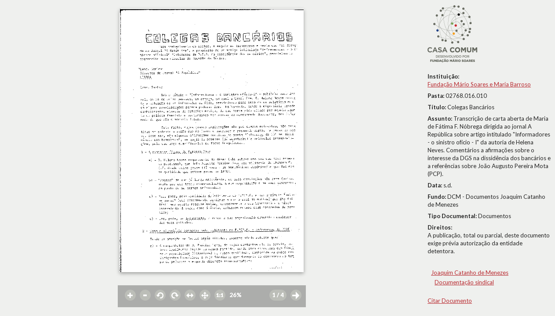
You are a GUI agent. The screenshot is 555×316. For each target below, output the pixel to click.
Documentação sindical (464, 282)
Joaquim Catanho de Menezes (469, 272)
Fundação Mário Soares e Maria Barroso (479, 84)
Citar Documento (450, 300)
